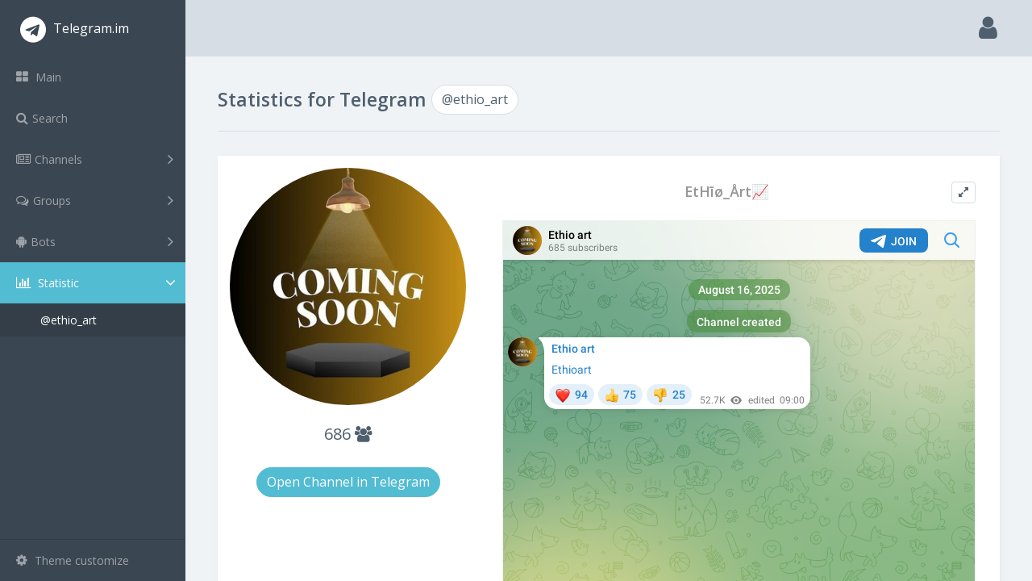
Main (38, 77)
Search (42, 118)
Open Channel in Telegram (348, 482)
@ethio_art (68, 320)
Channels (94, 159)
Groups (94, 200)
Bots (94, 241)
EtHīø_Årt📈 (727, 191)
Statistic (97, 282)
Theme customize (72, 560)
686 (348, 434)
